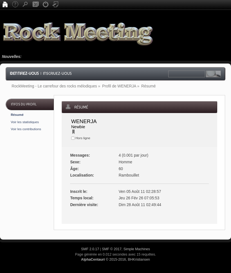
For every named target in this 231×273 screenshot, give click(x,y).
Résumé (17, 114)
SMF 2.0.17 (90, 249)
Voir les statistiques (25, 122)
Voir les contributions (26, 129)
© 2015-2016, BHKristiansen (115, 259)
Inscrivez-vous (57, 73)
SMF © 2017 (112, 249)
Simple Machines (137, 249)
